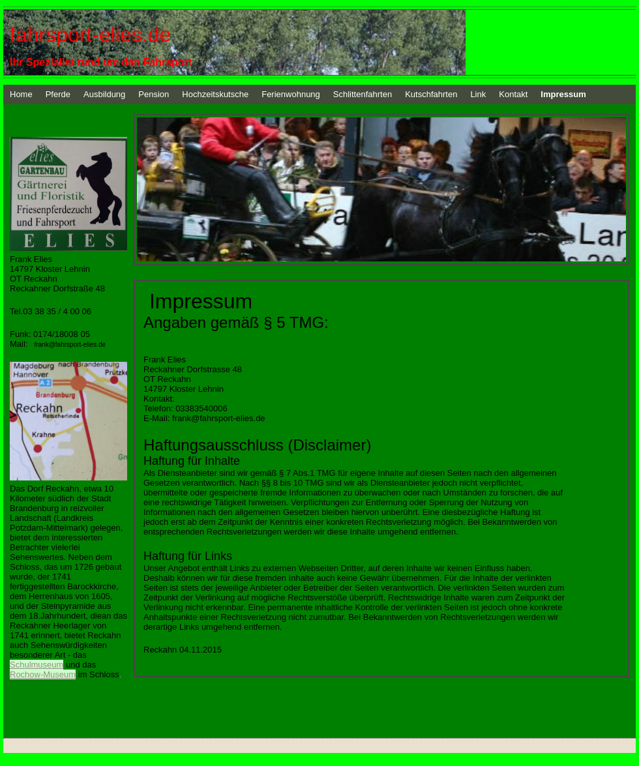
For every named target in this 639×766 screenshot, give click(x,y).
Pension (153, 94)
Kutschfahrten (431, 94)
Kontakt (513, 94)
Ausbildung (104, 94)
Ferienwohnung (290, 94)
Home (21, 94)
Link (478, 94)
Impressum (563, 94)
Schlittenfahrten (362, 94)
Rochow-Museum (43, 674)
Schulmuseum (36, 665)
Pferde (58, 94)
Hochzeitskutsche (215, 94)
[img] (319, 42)
